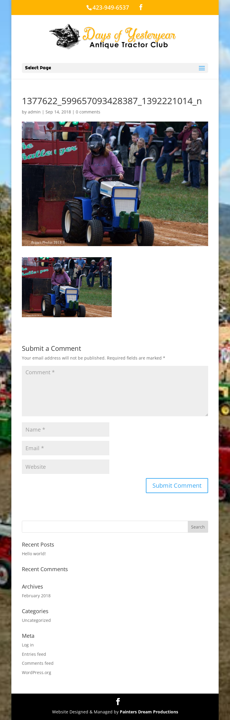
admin (34, 112)
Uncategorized (36, 620)
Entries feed (34, 654)
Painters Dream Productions (149, 712)
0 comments (88, 112)
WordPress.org (36, 672)
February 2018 (36, 595)
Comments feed (38, 663)
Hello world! (34, 553)
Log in (28, 645)
